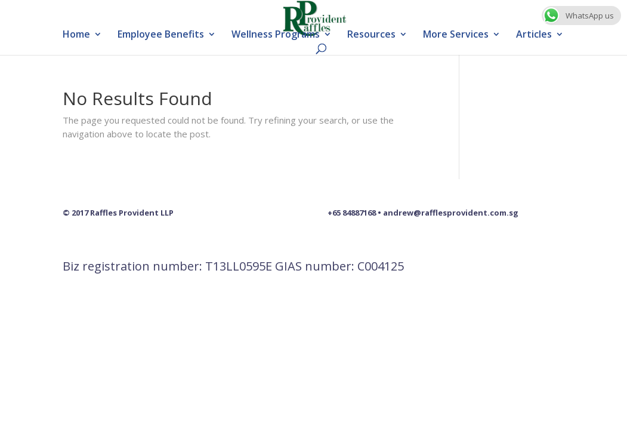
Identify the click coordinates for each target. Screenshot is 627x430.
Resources (371, 35)
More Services (456, 35)
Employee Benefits (161, 35)
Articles (534, 35)
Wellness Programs (275, 35)
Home (76, 35)
